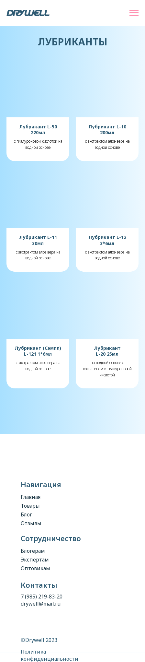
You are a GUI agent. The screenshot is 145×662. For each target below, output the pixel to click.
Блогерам (33, 550)
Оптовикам (35, 568)
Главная (30, 497)
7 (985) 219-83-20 (41, 596)
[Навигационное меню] (134, 13)
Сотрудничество (51, 538)
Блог (26, 514)
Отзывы (31, 523)
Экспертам (35, 559)
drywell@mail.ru (41, 603)
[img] (64, 460)
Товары (30, 505)
